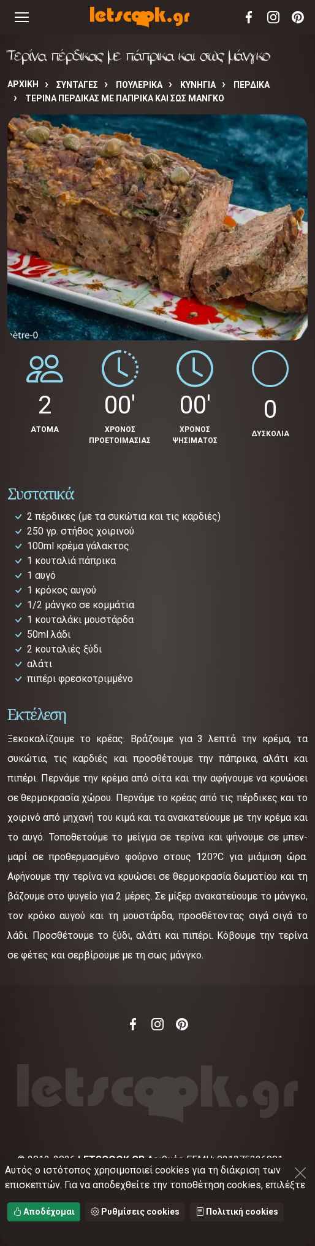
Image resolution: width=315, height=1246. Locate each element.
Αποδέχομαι (44, 1212)
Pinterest (298, 17)
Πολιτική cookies (236, 1212)
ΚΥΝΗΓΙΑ (198, 85)
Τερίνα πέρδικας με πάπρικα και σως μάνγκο (124, 98)
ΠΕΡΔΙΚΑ (251, 85)
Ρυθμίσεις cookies (135, 1212)
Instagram (273, 17)
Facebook (249, 17)
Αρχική (23, 84)
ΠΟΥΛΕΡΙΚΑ (139, 85)
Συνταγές (77, 85)
